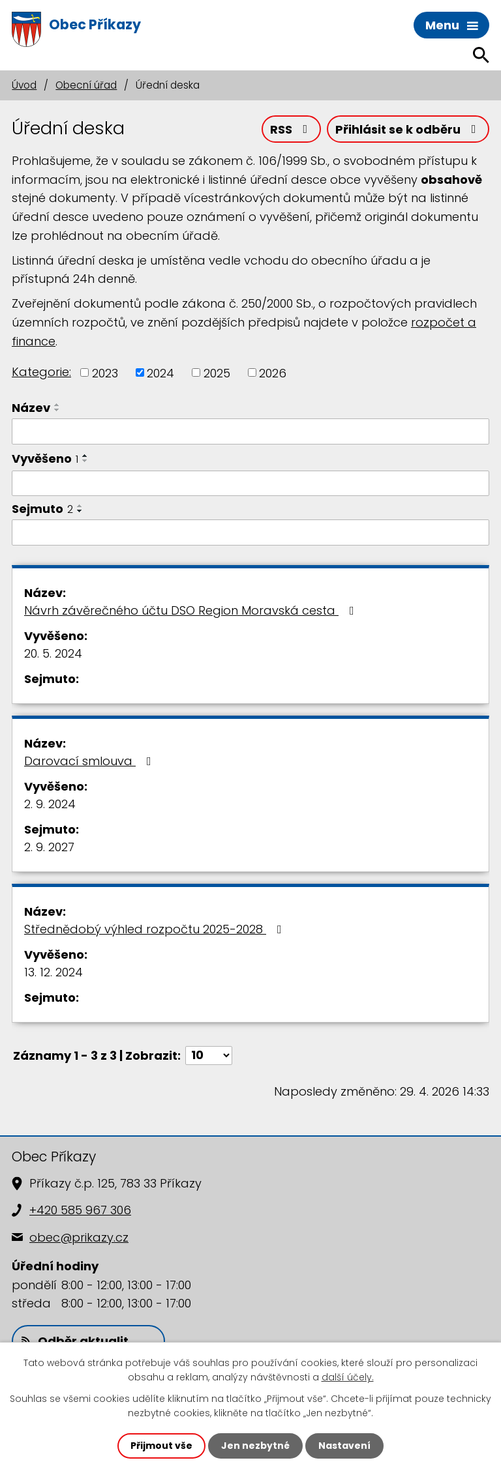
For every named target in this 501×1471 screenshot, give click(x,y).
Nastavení (344, 1445)
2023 (105, 372)
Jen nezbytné (255, 1445)
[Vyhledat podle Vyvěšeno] (250, 484)
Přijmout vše (161, 1445)
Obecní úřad (86, 85)
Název (31, 408)
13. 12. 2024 (53, 972)
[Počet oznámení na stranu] (208, 1055)
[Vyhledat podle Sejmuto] (250, 532)
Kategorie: (41, 372)
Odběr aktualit (75, 1341)
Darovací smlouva (90, 761)
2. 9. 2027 (49, 847)
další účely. (348, 1377)
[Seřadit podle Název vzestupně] (57, 404)
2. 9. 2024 (50, 804)
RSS (291, 129)
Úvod (24, 85)
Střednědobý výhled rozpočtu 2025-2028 (155, 929)
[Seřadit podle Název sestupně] (57, 410)
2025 (217, 372)
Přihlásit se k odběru (408, 129)
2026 (272, 372)
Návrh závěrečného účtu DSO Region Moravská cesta (191, 610)
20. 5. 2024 (53, 653)
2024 (160, 372)
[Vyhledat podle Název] (250, 431)
